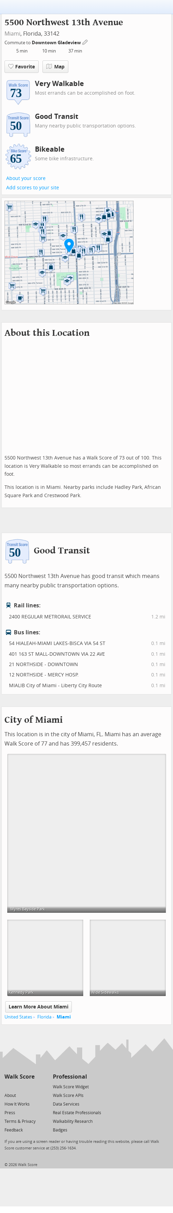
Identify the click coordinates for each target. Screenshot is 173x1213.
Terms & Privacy (20, 1121)
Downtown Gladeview (57, 42)
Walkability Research (73, 1121)
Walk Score (19, 1076)
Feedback (13, 1130)
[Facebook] (19, 1086)
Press (9, 1112)
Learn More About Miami (38, 1007)
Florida (44, 1017)
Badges (60, 1130)
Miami (12, 33)
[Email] (30, 1086)
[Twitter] (8, 1086)
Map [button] (55, 67)
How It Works (17, 1104)
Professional (70, 1076)
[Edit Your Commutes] (85, 41)
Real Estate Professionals (77, 1112)
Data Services (66, 1104)
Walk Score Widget (71, 1086)
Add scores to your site (32, 188)
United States (18, 1017)
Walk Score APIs (68, 1095)
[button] (69, 245)
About (10, 1095)
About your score (26, 178)
